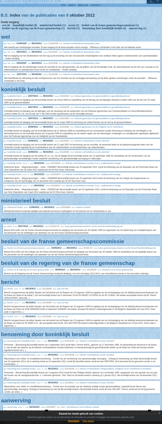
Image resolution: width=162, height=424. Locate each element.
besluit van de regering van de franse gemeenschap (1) (33, 28)
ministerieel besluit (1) (53, 25)
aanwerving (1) (137, 28)
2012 (90, 15)
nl (151, 1)
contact (95, 5)
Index (15, 15)
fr (157, 1)
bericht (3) (73, 28)
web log (83, 5)
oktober (77, 15)
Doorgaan (73, 421)
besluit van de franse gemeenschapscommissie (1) (110, 25)
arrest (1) (73, 25)
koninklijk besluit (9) (25, 25)
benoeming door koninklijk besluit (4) (104, 28)
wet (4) (6, 25)
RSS (63, 5)
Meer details (88, 421)
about (72, 5)
